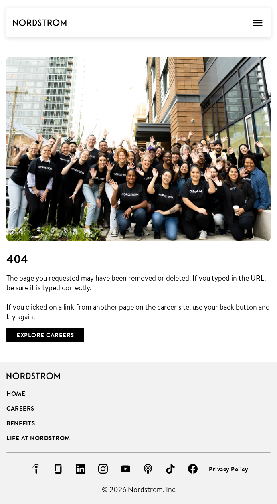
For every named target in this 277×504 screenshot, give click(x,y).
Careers (20, 408)
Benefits (20, 423)
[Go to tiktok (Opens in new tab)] (170, 468)
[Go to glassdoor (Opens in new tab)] (58, 468)
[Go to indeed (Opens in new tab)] (35, 468)
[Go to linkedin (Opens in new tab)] (80, 468)
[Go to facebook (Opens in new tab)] (192, 468)
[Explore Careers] (45, 335)
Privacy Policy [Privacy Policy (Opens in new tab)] (228, 469)
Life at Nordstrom (38, 438)
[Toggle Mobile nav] (257, 22)
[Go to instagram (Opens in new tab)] (103, 468)
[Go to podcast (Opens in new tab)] (148, 468)
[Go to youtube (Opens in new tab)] (125, 468)
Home (15, 393)
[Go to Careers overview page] (40, 23)
